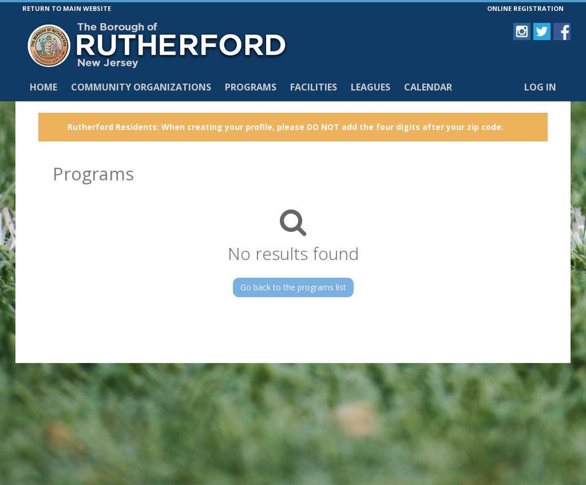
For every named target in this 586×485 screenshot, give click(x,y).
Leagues (370, 87)
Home (43, 87)
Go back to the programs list (293, 287)
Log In (540, 87)
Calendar (428, 87)
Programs (250, 87)
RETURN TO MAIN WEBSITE (66, 8)
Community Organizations (141, 87)
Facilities (313, 87)
